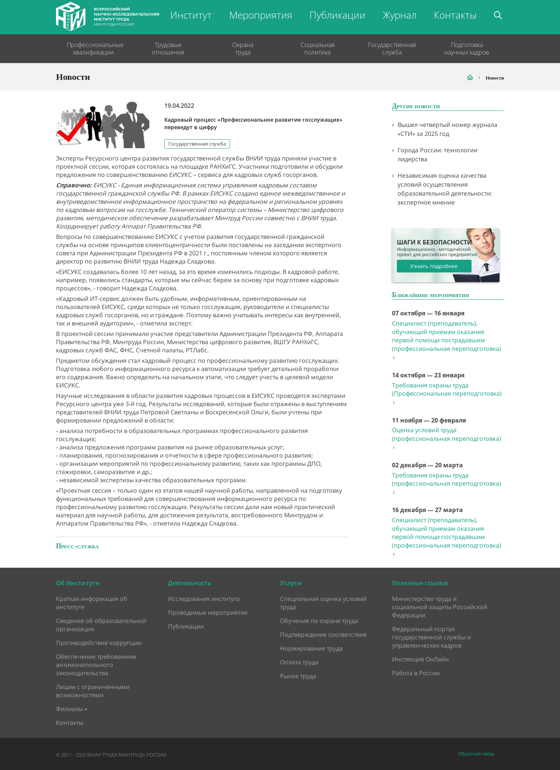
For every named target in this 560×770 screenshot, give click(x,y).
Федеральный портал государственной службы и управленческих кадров (431, 637)
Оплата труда (299, 662)
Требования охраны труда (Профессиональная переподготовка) (447, 393)
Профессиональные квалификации (93, 48)
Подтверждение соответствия (323, 634)
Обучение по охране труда (319, 621)
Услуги (291, 583)
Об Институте (77, 583)
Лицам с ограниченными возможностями (93, 691)
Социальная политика (318, 48)
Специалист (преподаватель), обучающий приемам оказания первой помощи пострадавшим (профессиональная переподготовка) (446, 340)
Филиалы (69, 709)
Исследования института (204, 599)
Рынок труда (298, 676)
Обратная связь (476, 753)
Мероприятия (260, 15)
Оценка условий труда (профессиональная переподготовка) (446, 438)
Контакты (455, 15)
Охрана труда (242, 48)
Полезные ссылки (420, 583)
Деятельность (189, 583)
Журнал (400, 15)
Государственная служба (392, 48)
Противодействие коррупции (98, 643)
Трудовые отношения (168, 48)
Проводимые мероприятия (208, 612)
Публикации (337, 15)
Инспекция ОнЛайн (420, 659)
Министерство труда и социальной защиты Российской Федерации (439, 607)
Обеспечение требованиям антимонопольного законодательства (96, 664)
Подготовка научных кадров (466, 48)
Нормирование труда (311, 648)
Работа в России (416, 673)
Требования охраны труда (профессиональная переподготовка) (446, 483)
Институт (191, 15)
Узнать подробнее (434, 265)
